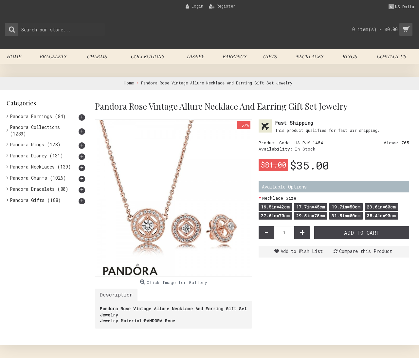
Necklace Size (279, 198)
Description (116, 294)
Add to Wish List (302, 251)
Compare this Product (365, 251)
